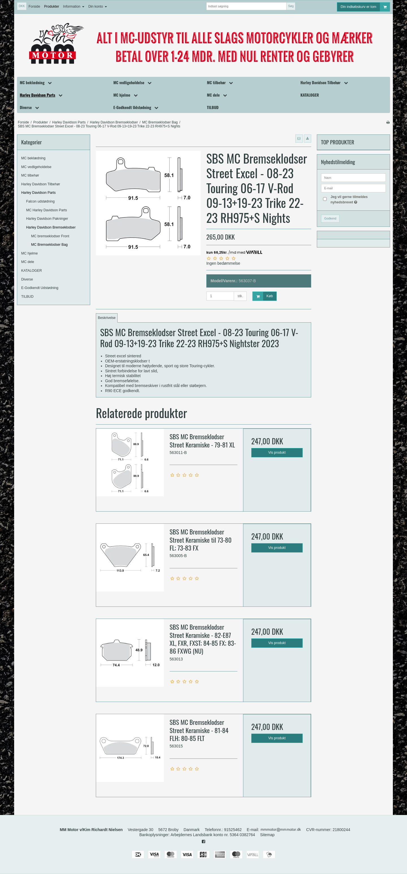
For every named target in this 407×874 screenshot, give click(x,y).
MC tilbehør (30, 175)
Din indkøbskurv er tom (365, 7)
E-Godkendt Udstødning (39, 288)
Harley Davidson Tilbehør (40, 184)
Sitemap (267, 834)
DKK (22, 6)
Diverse (27, 279)
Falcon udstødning (40, 201)
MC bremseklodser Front (50, 236)
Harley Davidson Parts (38, 193)
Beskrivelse (107, 318)
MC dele (27, 262)
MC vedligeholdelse (36, 167)
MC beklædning (33, 158)
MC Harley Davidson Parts (46, 210)
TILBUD (27, 297)
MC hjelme (29, 253)
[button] (299, 138)
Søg (290, 6)
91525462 (233, 829)
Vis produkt (276, 453)
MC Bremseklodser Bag (49, 245)
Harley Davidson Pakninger (47, 219)
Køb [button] (263, 296)
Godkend (330, 218)
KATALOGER (31, 271)
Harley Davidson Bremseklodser (51, 227)
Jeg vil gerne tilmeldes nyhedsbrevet (358, 199)
